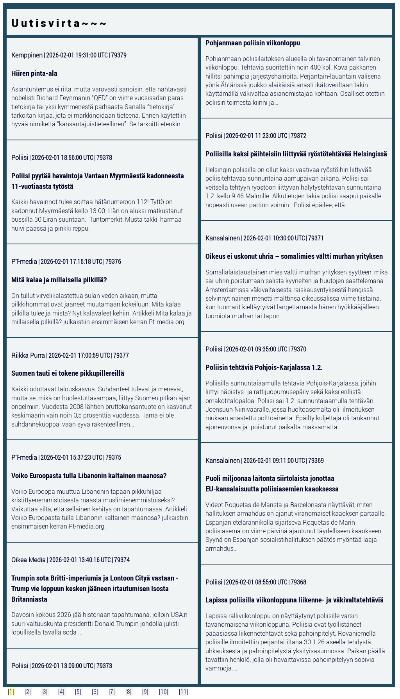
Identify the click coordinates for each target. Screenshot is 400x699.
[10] (164, 691)
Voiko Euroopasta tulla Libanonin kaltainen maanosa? (88, 475)
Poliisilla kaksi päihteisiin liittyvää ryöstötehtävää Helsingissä (296, 154)
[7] (112, 691)
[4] (62, 691)
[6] (95, 691)
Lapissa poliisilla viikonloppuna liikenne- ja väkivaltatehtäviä (294, 600)
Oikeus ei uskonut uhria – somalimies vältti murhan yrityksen (294, 256)
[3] (45, 691)
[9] (146, 691)
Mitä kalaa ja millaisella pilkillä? (59, 279)
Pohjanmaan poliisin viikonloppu (252, 43)
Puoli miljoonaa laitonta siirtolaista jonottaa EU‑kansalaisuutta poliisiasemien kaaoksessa (272, 483)
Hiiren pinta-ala (34, 73)
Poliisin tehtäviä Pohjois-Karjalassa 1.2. (264, 367)
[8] (129, 691)
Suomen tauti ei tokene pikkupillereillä (67, 373)
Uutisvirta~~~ (60, 23)
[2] (28, 691)
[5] (78, 691)
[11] (183, 691)
